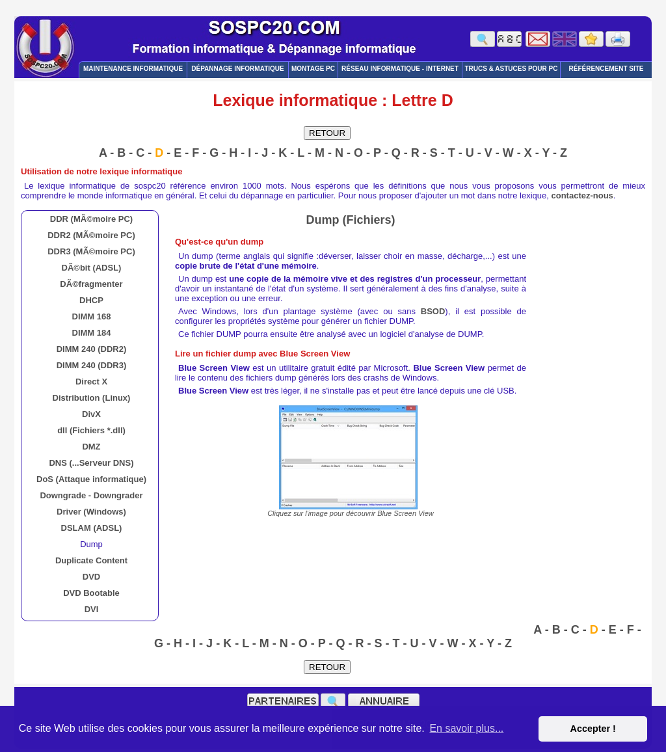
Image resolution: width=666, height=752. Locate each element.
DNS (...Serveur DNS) (91, 463)
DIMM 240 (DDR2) (92, 349)
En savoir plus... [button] (466, 728)
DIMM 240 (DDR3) (92, 365)
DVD (91, 577)
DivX (91, 414)
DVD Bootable (91, 593)
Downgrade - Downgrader (91, 495)
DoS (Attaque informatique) (91, 479)
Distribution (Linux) (92, 398)
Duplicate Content (91, 560)
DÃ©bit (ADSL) (92, 268)
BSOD (433, 311)
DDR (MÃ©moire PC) (91, 219)
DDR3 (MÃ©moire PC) (91, 251)
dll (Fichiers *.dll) (91, 430)
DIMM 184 (91, 333)
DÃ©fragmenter (91, 284)
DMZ (91, 446)
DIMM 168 (91, 316)
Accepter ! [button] (592, 728)
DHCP (91, 300)
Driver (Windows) (91, 512)
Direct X (91, 381)
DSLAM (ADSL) (91, 528)
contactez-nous (582, 195)
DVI (92, 609)
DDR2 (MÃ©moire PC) (91, 235)
